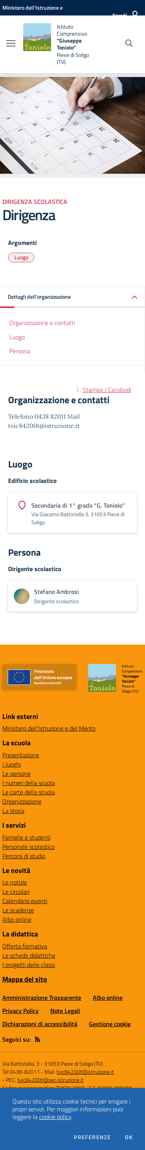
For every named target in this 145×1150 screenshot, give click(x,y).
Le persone (16, 773)
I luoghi (11, 764)
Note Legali (65, 1010)
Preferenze (92, 1137)
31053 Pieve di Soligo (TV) (73, 1063)
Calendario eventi (24, 900)
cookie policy (55, 1116)
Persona (19, 351)
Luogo (21, 257)
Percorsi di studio (23, 856)
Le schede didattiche (28, 955)
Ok (129, 1137)
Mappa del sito (24, 979)
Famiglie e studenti (26, 837)
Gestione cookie (110, 1023)
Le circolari (15, 891)
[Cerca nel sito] (129, 44)
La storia (13, 810)
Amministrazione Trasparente (41, 997)
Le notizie (14, 882)
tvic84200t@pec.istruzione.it (50, 1080)
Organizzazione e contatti (42, 322)
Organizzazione (21, 801)
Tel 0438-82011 (21, 1072)
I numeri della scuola (28, 782)
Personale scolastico (28, 846)
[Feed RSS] (37, 1039)
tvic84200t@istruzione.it (85, 1072)
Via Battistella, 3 (20, 1063)
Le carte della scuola (28, 792)
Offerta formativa (24, 946)
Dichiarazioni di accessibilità (39, 1023)
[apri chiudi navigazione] (10, 44)
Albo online (16, 919)
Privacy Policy (20, 1010)
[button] (72, 297)
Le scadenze (18, 910)
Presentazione (20, 755)
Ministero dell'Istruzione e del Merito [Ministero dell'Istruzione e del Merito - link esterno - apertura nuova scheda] (49, 728)
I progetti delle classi (28, 964)
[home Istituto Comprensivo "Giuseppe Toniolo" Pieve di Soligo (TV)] (58, 44)
